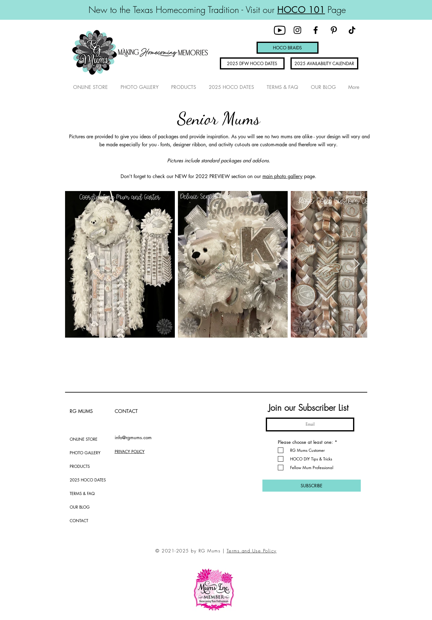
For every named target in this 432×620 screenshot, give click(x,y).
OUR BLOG (80, 507)
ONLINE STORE (83, 439)
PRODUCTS (80, 466)
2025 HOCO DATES (85, 480)
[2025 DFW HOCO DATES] (252, 63)
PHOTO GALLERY (85, 453)
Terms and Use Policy (252, 551)
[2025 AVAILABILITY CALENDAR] (324, 63)
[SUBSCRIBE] (311, 486)
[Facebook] (316, 30)
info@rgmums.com (133, 437)
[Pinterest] (334, 30)
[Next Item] (356, 264)
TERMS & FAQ (82, 493)
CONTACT (79, 520)
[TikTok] (352, 30)
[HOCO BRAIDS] (288, 48)
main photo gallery (282, 176)
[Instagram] (297, 30)
